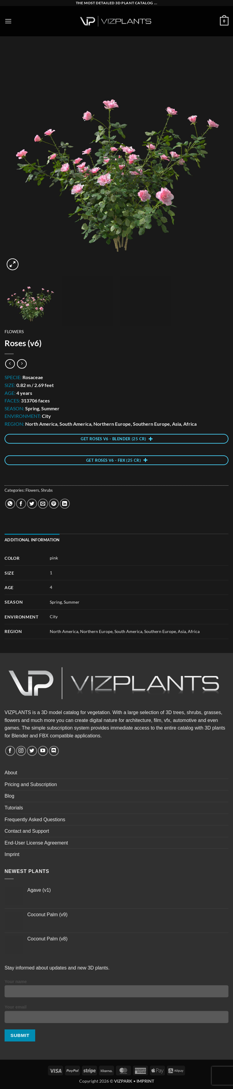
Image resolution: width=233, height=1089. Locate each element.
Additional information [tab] (32, 539)
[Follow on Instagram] (21, 751)
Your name (116, 990)
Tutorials (14, 807)
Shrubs (47, 490)
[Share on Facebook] (21, 504)
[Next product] (10, 364)
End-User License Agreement (36, 842)
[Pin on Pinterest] (54, 504)
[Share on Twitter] (32, 504)
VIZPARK (123, 1081)
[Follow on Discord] (54, 751)
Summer (71, 602)
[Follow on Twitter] (32, 751)
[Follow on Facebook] (10, 751)
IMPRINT (145, 1081)
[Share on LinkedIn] (65, 504)
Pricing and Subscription (31, 784)
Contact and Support (27, 831)
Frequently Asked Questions (35, 819)
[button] (8, 21)
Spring (56, 602)
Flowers (14, 331)
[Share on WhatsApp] (10, 504)
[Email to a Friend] (43, 504)
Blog (9, 796)
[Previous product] (21, 364)
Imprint (12, 854)
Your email (116, 1016)
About (11, 772)
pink (54, 557)
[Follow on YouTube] (43, 751)
